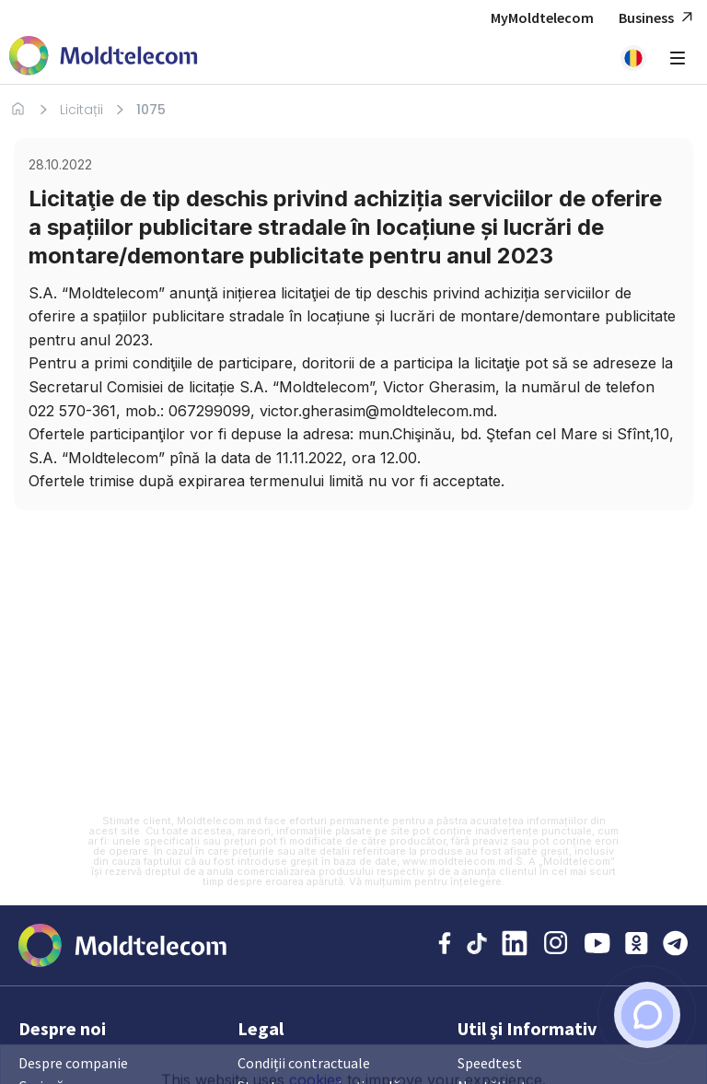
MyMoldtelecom (542, 17)
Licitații (81, 109)
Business (658, 18)
